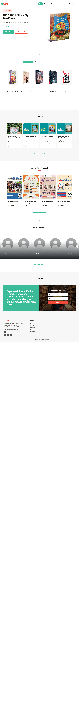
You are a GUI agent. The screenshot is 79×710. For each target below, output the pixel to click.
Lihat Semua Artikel (39, 155)
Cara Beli (32, 327)
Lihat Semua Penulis (39, 265)
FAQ (31, 325)
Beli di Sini (12, 96)
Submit (57, 303)
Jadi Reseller (32, 328)
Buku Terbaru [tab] (38, 63)
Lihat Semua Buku (21, 33)
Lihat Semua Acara (39, 215)
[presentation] (75, 83)
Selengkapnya (6, 27)
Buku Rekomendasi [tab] (50, 63)
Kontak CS (32, 332)
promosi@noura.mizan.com (11, 331)
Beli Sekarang (8, 33)
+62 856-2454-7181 (9, 333)
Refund (31, 330)
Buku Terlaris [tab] (27, 63)
